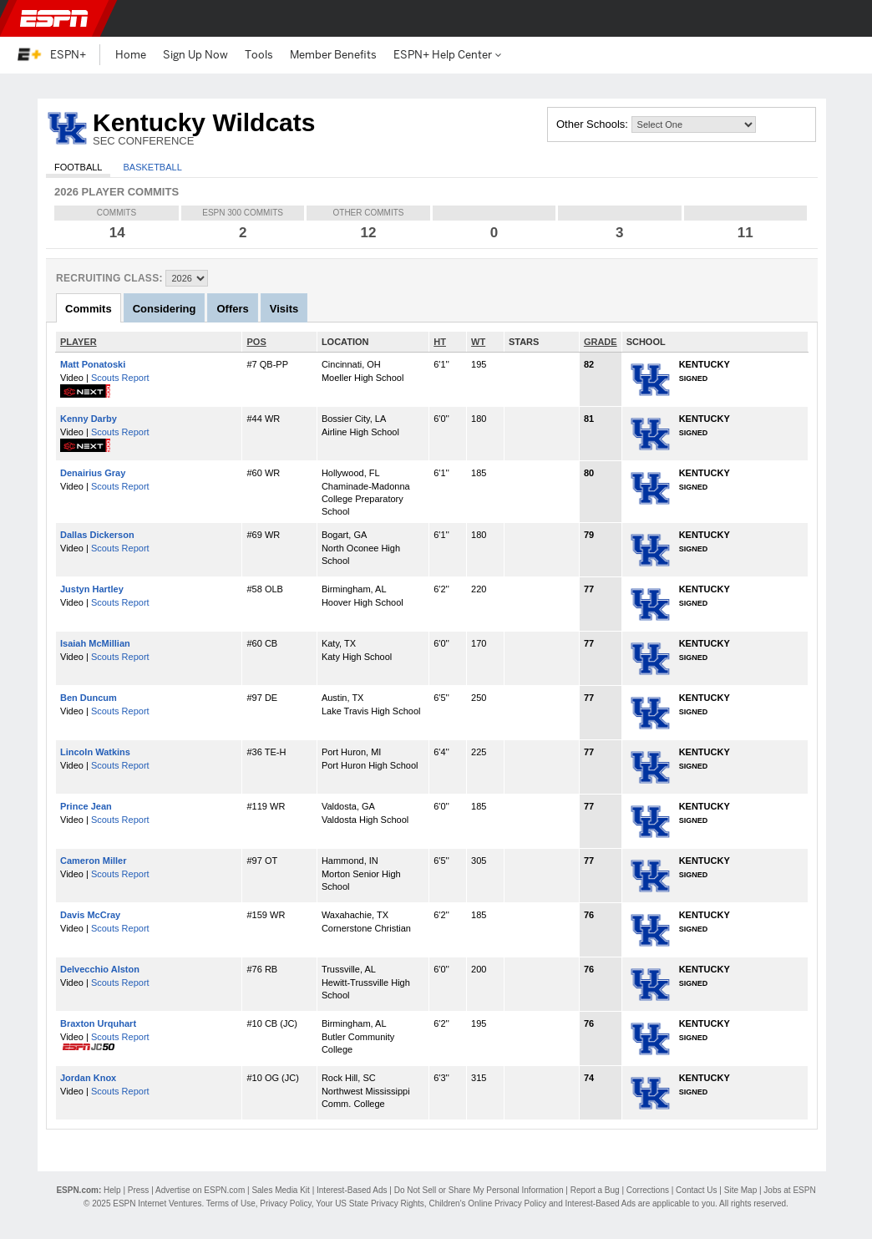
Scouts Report (120, 378)
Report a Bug (595, 1190)
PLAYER (78, 342)
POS (256, 342)
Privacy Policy (286, 1203)
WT (478, 342)
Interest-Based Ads (352, 1190)
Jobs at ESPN (789, 1190)
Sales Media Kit (280, 1190)
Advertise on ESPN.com (200, 1190)
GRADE (600, 342)
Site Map (740, 1190)
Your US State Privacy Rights (370, 1203)
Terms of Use (231, 1203)
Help (112, 1190)
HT (439, 342)
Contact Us (696, 1190)
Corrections (647, 1190)
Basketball (152, 167)
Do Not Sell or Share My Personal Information (479, 1190)
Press (139, 1190)
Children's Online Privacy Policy (487, 1203)
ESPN (54, 18)
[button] (845, 18)
